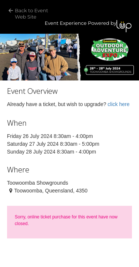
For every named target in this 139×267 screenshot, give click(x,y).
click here (118, 104)
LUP (124, 26)
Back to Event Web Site (32, 13)
